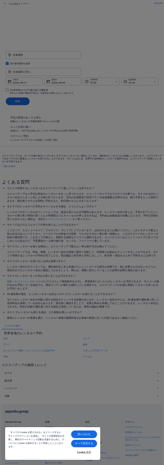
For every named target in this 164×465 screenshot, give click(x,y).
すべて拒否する (84, 443)
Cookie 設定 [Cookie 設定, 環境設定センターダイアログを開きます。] (84, 452)
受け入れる (84, 434)
